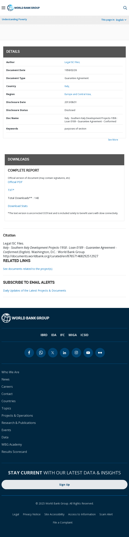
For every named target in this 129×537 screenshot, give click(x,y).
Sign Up (64, 484)
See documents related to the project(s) (27, 269)
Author (10, 62)
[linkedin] (64, 352)
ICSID (84, 335)
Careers (7, 386)
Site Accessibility (54, 514)
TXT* (11, 190)
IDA (53, 335)
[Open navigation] (3, 8)
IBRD (44, 335)
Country (11, 86)
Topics (6, 408)
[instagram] (76, 352)
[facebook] (29, 352)
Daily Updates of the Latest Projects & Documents (34, 290)
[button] (125, 8)
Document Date (15, 70)
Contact (7, 394)
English (120, 20)
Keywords (12, 128)
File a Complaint (63, 522)
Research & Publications (19, 423)
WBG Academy (12, 444)
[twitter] (53, 352)
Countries (9, 401)
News (6, 379)
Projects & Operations (17, 415)
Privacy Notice (32, 514)
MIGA (73, 335)
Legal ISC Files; (72, 62)
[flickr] (100, 352)
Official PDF (15, 182)
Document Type (15, 78)
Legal (15, 514)
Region (10, 94)
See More (113, 139)
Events (6, 430)
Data (5, 437)
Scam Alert (106, 514)
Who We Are (10, 372)
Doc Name (12, 118)
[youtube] (88, 352)
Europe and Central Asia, (78, 94)
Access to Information (82, 514)
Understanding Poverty (14, 19)
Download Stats (18, 206)
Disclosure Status (17, 110)
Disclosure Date (16, 102)
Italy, (67, 86)
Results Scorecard (14, 452)
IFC (62, 335)
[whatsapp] (41, 352)
